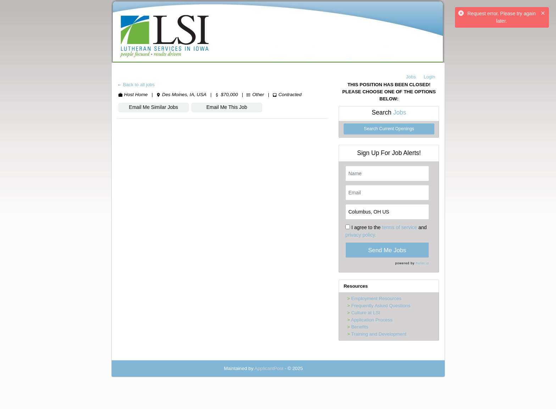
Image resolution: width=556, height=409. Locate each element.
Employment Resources (376, 298)
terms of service (399, 227)
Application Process (372, 319)
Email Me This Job (226, 107)
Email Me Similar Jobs (153, 107)
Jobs (411, 76)
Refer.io (422, 263)
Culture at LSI (365, 312)
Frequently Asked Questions (380, 305)
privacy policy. (360, 235)
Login (429, 76)
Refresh (324, 368)
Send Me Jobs (387, 250)
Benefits (359, 327)
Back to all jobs (136, 84)
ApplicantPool (269, 368)
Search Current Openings (389, 128)
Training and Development (378, 334)
